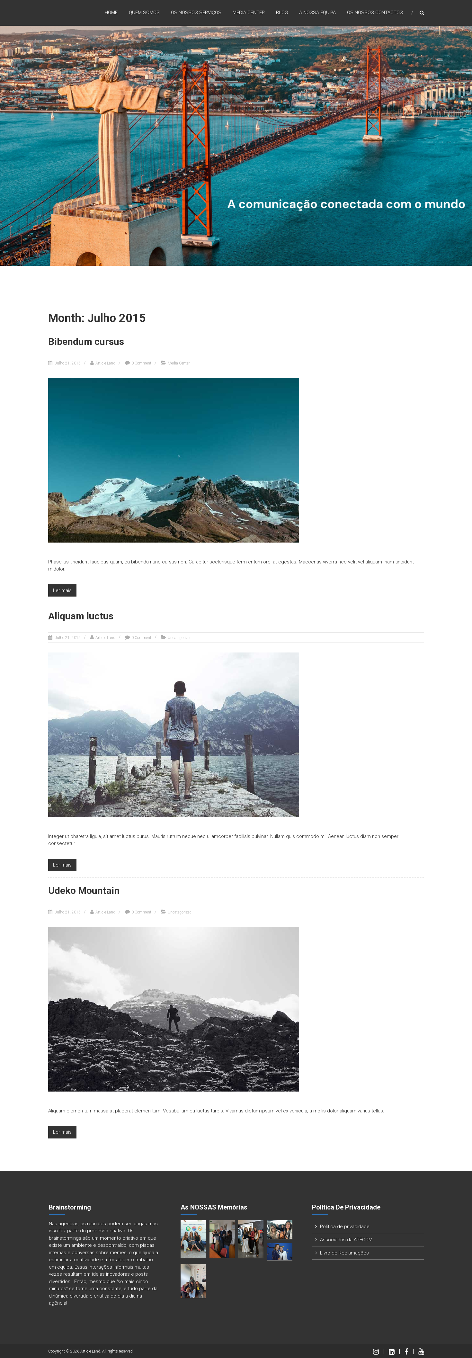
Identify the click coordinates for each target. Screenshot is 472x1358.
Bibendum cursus (87, 341)
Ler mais (62, 590)
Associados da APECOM (346, 1239)
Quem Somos (144, 12)
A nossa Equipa (317, 12)
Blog (282, 12)
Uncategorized (179, 637)
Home (111, 12)
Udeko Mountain (84, 890)
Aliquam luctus (81, 616)
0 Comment (141, 363)
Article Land (105, 363)
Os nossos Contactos (375, 12)
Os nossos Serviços (196, 12)
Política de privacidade (345, 1226)
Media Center (249, 12)
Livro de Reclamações (344, 1252)
